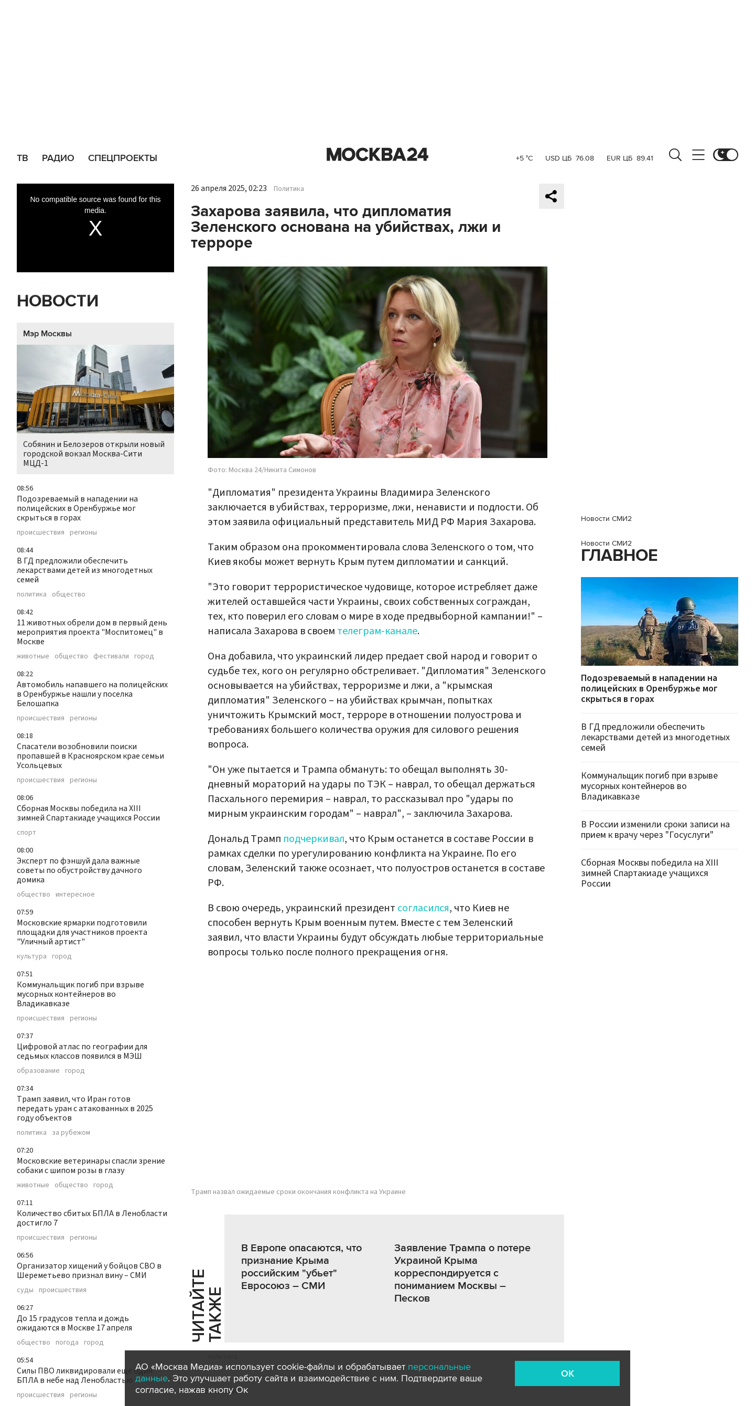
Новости (58, 301)
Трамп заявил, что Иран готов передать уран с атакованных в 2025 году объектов (85, 1108)
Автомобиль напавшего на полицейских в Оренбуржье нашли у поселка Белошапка (92, 694)
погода (67, 1342)
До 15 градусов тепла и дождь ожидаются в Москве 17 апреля (74, 1323)
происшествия (40, 532)
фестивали (111, 656)
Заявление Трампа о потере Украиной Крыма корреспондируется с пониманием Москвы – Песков (462, 1273)
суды (25, 1290)
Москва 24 (377, 155)
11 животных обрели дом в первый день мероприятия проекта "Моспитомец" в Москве (92, 632)
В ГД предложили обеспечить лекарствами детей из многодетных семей (85, 570)
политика (32, 594)
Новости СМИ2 (606, 518)
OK (567, 1373)
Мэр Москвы (47, 333)
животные (33, 656)
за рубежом (71, 1132)
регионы (83, 532)
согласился (423, 908)
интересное (75, 894)
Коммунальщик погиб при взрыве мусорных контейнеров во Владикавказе (80, 994)
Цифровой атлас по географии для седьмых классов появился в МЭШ (82, 1051)
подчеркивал (313, 839)
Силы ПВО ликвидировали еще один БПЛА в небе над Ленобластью (85, 1375)
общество (68, 594)
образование (38, 1070)
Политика (289, 189)
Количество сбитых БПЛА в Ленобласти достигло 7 (92, 1218)
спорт (26, 832)
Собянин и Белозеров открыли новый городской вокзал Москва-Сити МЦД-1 (95, 407)
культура (32, 956)
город (144, 656)
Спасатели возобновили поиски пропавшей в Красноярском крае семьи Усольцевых (90, 756)
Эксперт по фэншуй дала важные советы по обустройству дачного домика (79, 870)
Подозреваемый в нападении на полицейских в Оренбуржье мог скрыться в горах (77, 508)
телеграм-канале (377, 631)
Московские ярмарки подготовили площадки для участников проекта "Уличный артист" (82, 932)
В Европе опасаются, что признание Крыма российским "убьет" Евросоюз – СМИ (301, 1267)
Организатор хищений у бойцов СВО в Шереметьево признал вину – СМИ (89, 1270)
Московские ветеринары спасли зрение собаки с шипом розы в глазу (91, 1165)
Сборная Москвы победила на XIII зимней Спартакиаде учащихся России (88, 813)
